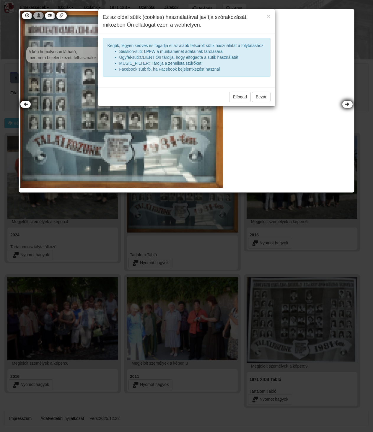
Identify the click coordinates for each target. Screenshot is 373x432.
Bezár (261, 97)
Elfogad (240, 97)
